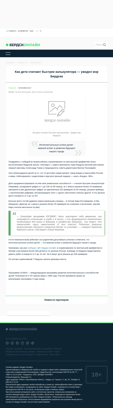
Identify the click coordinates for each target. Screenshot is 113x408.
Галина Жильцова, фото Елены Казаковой (34, 92)
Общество (12, 88)
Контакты (18, 349)
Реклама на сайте (45, 352)
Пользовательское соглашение (38, 349)
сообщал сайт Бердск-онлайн (41, 248)
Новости (9, 349)
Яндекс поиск (42, 354)
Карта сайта (54, 354)
